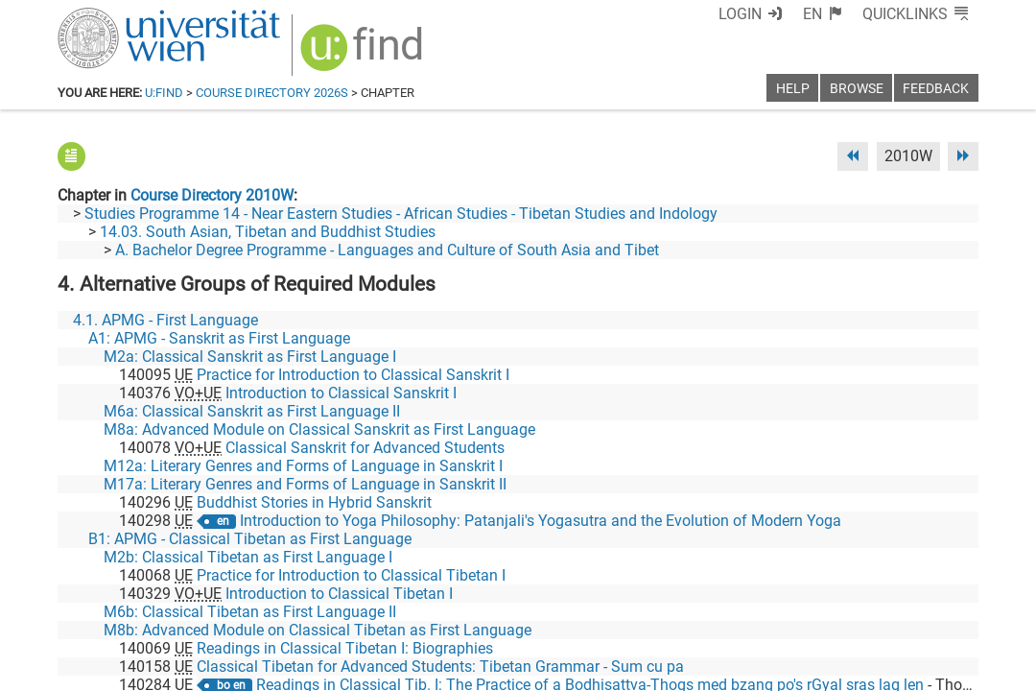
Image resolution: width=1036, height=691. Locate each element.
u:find (164, 92)
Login (740, 14)
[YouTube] (885, 610)
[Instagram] (947, 610)
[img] (364, 54)
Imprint (628, 669)
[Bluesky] (824, 610)
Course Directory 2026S (272, 92)
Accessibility (706, 669)
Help (793, 89)
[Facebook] (764, 610)
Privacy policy (807, 669)
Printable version (921, 669)
